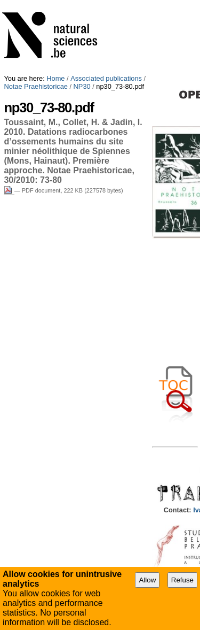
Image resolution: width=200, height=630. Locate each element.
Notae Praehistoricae (36, 86)
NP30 (82, 86)
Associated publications (106, 78)
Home (55, 78)
